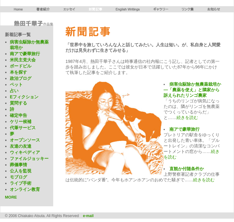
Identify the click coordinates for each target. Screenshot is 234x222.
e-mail (88, 216)
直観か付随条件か (186, 168)
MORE (11, 197)
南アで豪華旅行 (184, 129)
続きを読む (187, 117)
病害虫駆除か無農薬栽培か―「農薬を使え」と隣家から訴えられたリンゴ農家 (192, 90)
